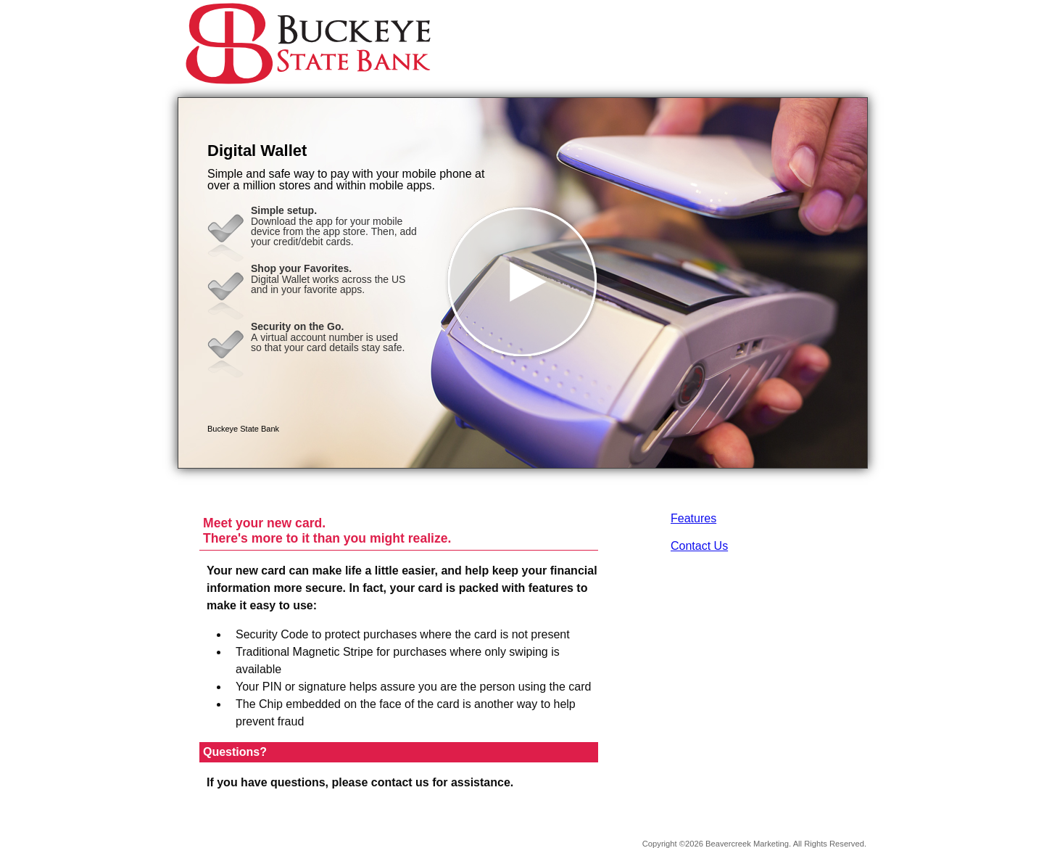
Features (693, 518)
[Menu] (844, 29)
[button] (522, 283)
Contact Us (699, 546)
